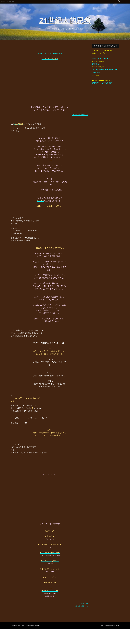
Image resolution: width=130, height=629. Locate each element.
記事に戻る (84, 603)
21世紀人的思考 (65, 20)
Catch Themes (115, 625)
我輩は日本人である (100, 58)
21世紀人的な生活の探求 (102, 83)
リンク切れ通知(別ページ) (80, 115)
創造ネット (96, 64)
